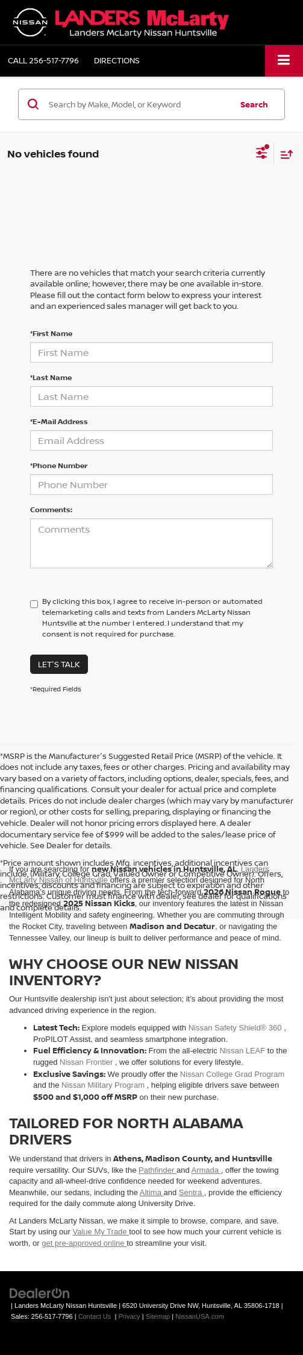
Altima (152, 1192)
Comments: (51, 509)
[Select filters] (261, 154)
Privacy (129, 1316)
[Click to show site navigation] (284, 60)
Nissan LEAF (243, 1050)
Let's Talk (59, 664)
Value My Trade (101, 1231)
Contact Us (94, 1316)
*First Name (51, 333)
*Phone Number (58, 465)
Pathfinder (157, 1170)
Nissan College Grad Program (232, 1074)
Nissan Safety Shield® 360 (236, 1027)
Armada (206, 1170)
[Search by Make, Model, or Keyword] (139, 104)
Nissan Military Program (104, 1085)
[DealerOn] (39, 1292)
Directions (117, 60)
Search (254, 104)
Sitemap (158, 1316)
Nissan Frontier (87, 1062)
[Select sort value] (283, 154)
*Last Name (51, 377)
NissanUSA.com (199, 1316)
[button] (43, 61)
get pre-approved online (84, 1243)
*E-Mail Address (59, 421)
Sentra (191, 1192)
